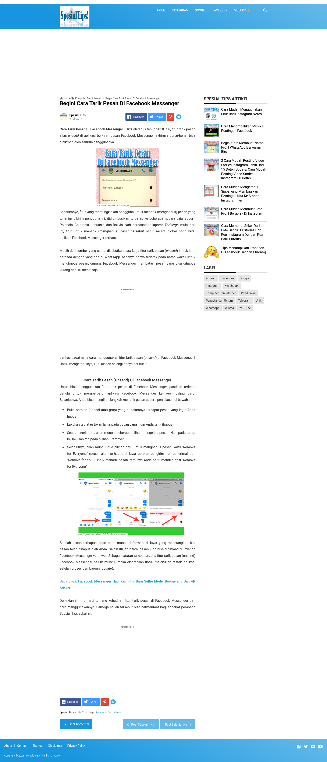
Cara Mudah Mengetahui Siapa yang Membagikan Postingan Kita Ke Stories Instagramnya (240, 193)
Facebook (227, 278)
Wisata (229, 308)
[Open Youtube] (320, 746)
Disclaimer (55, 745)
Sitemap (37, 745)
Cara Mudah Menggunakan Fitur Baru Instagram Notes (241, 112)
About (8, 745)
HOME (161, 10)
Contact (22, 745)
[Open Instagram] (313, 746)
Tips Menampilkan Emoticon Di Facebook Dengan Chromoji (244, 250)
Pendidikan (248, 293)
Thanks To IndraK (50, 755)
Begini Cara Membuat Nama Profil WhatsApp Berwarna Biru (242, 147)
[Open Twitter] (305, 746)
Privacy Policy (76, 745)
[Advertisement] (163, 62)
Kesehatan (232, 285)
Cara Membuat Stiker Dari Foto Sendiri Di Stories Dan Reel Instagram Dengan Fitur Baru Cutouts (242, 232)
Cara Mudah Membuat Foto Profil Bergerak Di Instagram (242, 211)
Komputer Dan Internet (109, 712)
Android (211, 278)
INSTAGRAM (180, 10)
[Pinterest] (170, 117)
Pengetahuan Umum (219, 300)
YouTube (245, 308)
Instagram (212, 285)
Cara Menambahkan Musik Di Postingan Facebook (243, 128)
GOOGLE (200, 10)
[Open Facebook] (298, 746)
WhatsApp (213, 308)
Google (244, 278)
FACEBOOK (220, 10)
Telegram (244, 300)
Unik (259, 300)
